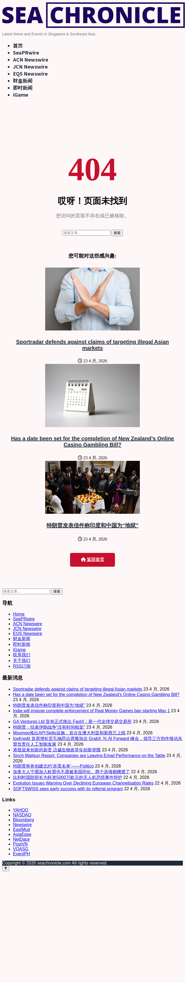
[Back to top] (5, 868)
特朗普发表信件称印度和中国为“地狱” (92, 525)
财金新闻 (22, 80)
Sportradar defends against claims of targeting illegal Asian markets (92, 345)
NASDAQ (22, 815)
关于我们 (21, 660)
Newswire (22, 824)
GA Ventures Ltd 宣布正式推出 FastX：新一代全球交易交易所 (72, 721)
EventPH (21, 854)
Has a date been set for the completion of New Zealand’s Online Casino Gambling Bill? (92, 441)
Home (19, 614)
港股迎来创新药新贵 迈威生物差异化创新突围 (57, 750)
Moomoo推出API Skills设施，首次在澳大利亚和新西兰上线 (69, 733)
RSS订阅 (22, 666)
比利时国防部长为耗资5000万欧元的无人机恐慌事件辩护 (67, 777)
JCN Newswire (30, 66)
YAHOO (20, 810)
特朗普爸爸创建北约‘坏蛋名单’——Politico (53, 766)
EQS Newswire (30, 73)
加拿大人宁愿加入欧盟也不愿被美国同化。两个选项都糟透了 (71, 771)
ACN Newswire (30, 59)
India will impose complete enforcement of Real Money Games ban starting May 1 (91, 710)
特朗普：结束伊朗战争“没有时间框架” (49, 727)
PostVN (20, 844)
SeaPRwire (26, 52)
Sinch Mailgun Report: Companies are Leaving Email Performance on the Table (89, 755)
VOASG (20, 849)
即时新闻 (22, 87)
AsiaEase (22, 834)
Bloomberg (23, 820)
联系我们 (21, 655)
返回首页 (92, 559)
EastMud (21, 829)
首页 (18, 45)
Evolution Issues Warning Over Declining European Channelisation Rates (83, 783)
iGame (20, 94)
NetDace (21, 839)
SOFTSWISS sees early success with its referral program (68, 788)
